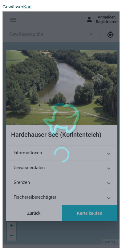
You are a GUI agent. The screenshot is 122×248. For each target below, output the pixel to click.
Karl (27, 6)
